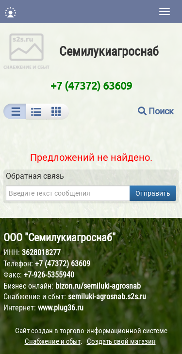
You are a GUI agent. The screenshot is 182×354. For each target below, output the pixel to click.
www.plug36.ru (60, 307)
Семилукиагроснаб (109, 51)
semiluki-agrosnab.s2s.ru (107, 296)
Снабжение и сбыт (53, 341)
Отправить (152, 193)
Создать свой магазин (121, 341)
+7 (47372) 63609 (91, 85)
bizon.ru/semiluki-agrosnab (98, 286)
